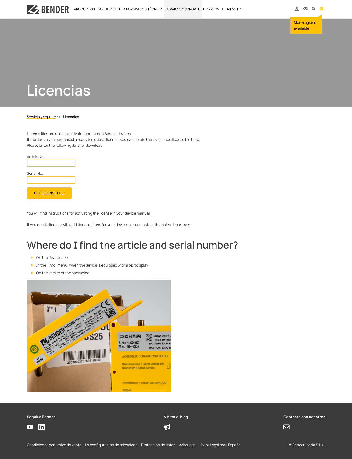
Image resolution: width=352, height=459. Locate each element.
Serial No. (35, 173)
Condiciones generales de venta (54, 444)
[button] (313, 8)
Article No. (35, 156)
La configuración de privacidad (111, 444)
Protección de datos (158, 444)
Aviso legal (188, 444)
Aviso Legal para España (220, 444)
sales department (177, 224)
